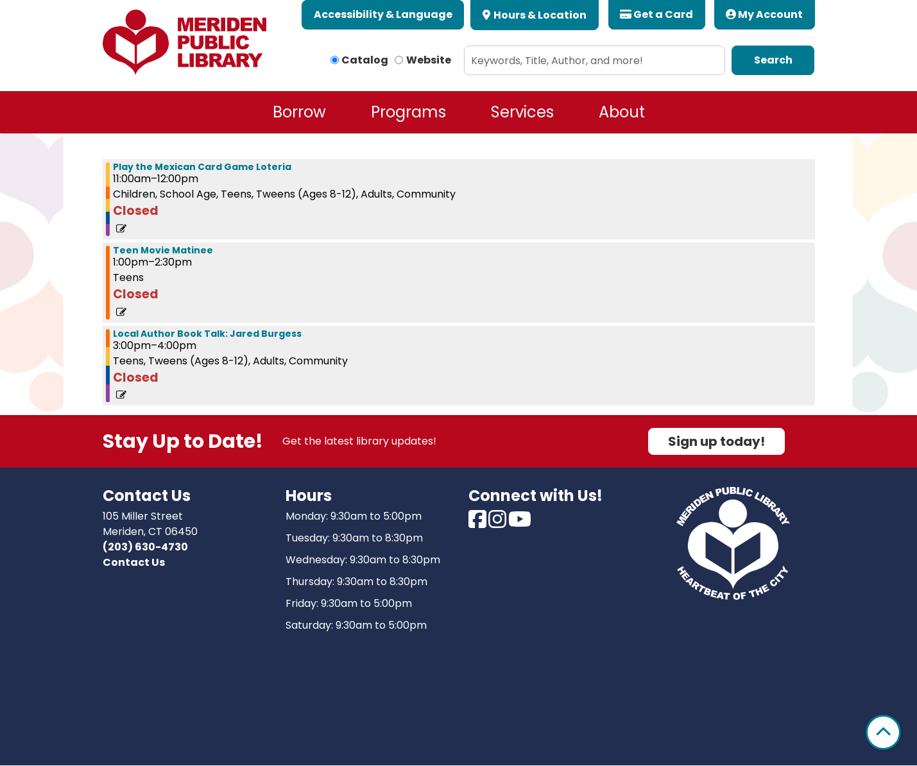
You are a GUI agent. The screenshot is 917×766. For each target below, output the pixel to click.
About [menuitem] (622, 112)
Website (428, 60)
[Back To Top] (883, 732)
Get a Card (656, 14)
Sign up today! (716, 441)
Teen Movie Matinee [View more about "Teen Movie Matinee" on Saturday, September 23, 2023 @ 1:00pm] (163, 250)
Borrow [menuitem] (299, 112)
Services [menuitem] (522, 112)
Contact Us (134, 562)
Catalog (364, 60)
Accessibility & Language (383, 14)
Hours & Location (539, 15)
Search (773, 60)
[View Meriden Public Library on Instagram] (498, 523)
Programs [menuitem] (408, 112)
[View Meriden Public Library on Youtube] (519, 523)
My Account (764, 14)
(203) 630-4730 (145, 547)
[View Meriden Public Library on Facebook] (478, 523)
